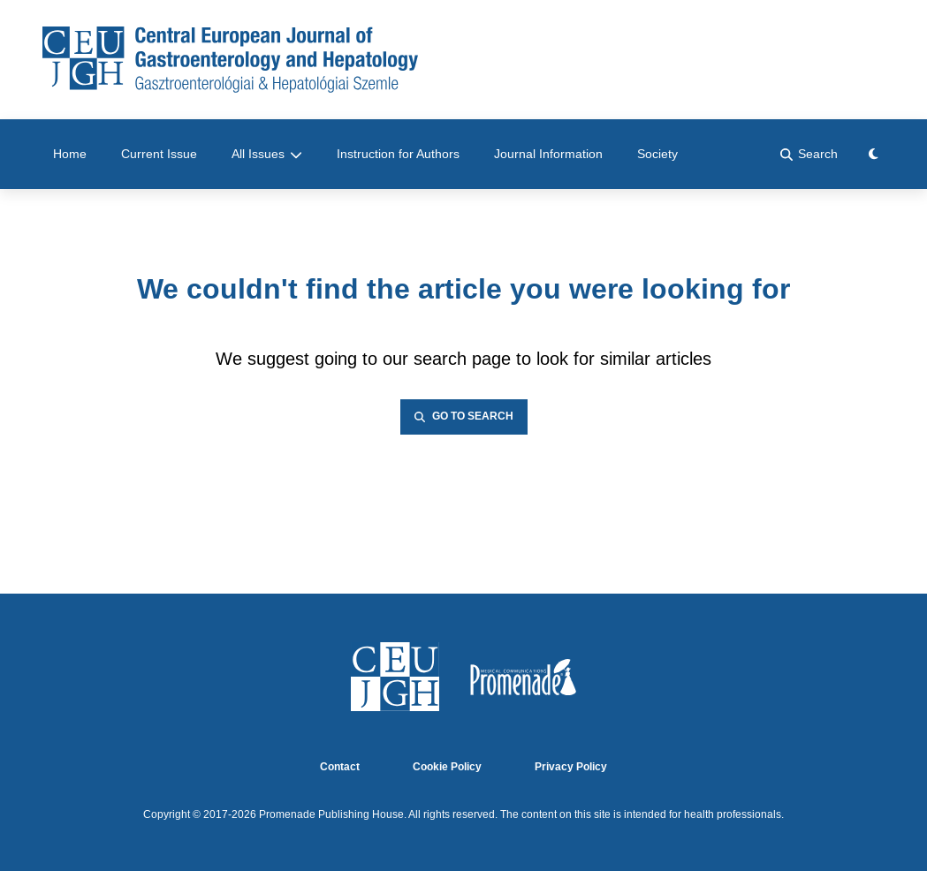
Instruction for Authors (398, 154)
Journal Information (548, 154)
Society (657, 154)
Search (809, 154)
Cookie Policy (447, 767)
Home (70, 154)
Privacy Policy (571, 767)
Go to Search (463, 416)
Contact (340, 767)
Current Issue (159, 154)
